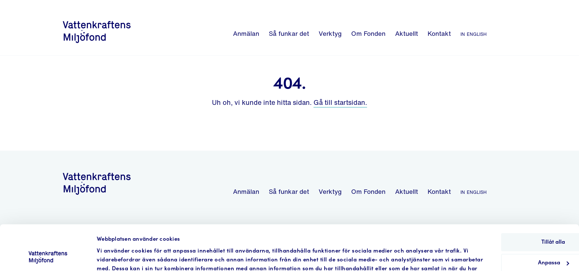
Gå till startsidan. (340, 102)
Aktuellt (406, 33)
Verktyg (330, 33)
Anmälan (246, 33)
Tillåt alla (517, 201)
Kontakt (439, 33)
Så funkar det (289, 33)
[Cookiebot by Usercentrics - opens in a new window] (48, 256)
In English (473, 33)
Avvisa (517, 242)
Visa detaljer (113, 256)
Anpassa (517, 221)
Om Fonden (368, 33)
